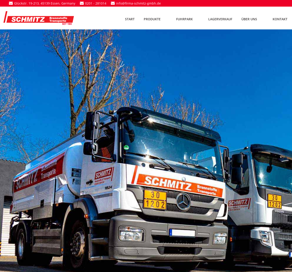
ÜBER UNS (252, 19)
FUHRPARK (187, 19)
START (130, 19)
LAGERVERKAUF (220, 19)
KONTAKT (280, 19)
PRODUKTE (155, 19)
